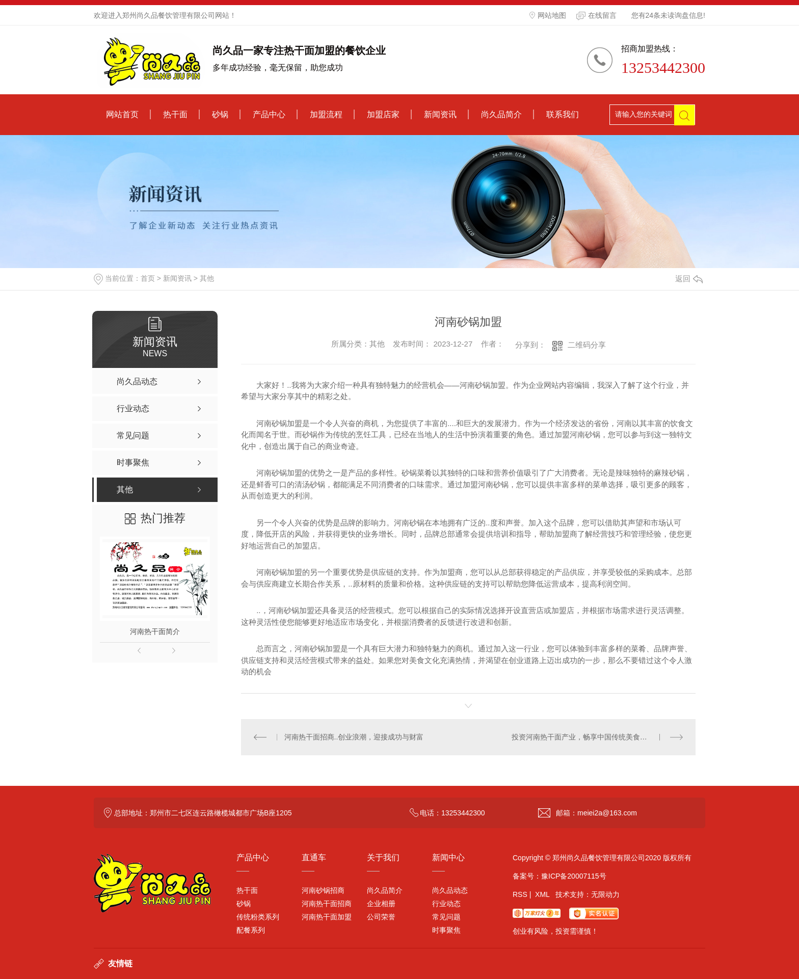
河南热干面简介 (155, 631)
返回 (689, 278)
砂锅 (220, 114)
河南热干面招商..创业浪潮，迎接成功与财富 (354, 737)
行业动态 (446, 903)
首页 (148, 278)
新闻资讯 (440, 114)
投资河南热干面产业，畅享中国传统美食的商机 (586, 737)
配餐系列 (250, 930)
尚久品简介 (501, 114)
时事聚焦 (446, 930)
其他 (207, 278)
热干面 (175, 114)
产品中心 (269, 114)
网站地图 (547, 15)
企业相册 (381, 903)
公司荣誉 (381, 917)
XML (542, 894)
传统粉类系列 (257, 917)
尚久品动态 (450, 890)
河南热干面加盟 (327, 917)
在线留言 (596, 15)
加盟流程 (326, 114)
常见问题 (446, 917)
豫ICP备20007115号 (573, 876)
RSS (520, 894)
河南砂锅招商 (323, 890)
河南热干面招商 (327, 903)
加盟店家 (383, 114)
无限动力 (605, 894)
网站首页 (122, 114)
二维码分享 (587, 344)
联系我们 (562, 114)
